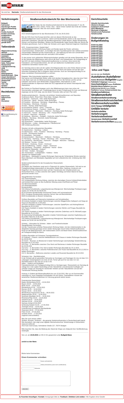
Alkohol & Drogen (97, 25)
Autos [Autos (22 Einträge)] (93, 80)
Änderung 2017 (96, 50)
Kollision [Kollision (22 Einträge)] (117, 84)
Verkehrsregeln (7, 39)
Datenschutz (6, 97)
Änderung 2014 (96, 53)
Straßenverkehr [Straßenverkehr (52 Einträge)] (101, 94)
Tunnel (3, 82)
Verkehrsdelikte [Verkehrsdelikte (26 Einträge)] (98, 111)
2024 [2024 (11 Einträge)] (95, 74)
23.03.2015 (34, 335)
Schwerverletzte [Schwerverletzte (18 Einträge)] (111, 90)
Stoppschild (5, 80)
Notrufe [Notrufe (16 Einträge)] (103, 88)
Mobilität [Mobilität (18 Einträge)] (94, 86)
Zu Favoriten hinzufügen (28, 400)
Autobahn (5, 56)
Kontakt (41, 400)
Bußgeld (4, 23)
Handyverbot (6, 65)
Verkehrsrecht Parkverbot (100, 32)
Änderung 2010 (96, 60)
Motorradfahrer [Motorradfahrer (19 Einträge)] (104, 86)
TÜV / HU (4, 84)
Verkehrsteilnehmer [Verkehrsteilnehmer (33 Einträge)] (102, 116)
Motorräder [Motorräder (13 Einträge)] (113, 86)
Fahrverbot (5, 25)
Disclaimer (5, 101)
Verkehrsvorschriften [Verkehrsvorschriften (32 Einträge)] (102, 121)
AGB (3, 99)
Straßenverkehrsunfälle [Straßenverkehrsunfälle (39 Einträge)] (105, 103)
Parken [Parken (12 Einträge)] (108, 88)
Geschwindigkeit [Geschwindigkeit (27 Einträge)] (99, 84)
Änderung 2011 (96, 59)
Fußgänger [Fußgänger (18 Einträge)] (103, 82)
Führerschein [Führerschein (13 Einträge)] (112, 82)
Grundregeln (6, 61)
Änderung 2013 (96, 55)
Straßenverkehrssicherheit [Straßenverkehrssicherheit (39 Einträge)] (107, 100)
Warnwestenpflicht (8, 87)
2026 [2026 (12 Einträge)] (101, 74)
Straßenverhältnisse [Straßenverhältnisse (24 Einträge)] (100, 92)
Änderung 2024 (96, 45)
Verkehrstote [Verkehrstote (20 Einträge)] (96, 119)
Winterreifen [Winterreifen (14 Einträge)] (118, 122)
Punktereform (6, 35)
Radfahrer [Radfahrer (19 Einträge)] (95, 90)
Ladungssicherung (8, 66)
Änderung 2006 (96, 64)
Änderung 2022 (96, 46)
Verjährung (5, 37)
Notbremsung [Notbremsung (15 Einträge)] (95, 88)
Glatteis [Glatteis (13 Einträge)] (110, 84)
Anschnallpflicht (7, 54)
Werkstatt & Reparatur (99, 30)
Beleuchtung (6, 58)
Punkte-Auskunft (7, 32)
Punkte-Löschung (8, 34)
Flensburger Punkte (8, 27)
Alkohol (4, 52)
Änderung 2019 (96, 48)
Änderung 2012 (96, 57)
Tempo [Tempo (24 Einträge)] (99, 106)
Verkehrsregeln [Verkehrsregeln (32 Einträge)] (99, 114)
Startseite (15, 12)
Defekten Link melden (77, 400)
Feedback (64, 400)
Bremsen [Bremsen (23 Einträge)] (101, 80)
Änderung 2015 (96, 52)
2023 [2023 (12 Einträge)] (92, 74)
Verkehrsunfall (96, 34)
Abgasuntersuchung (9, 51)
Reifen (3, 72)
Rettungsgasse (7, 73)
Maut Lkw (4, 70)
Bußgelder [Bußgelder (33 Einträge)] (111, 79)
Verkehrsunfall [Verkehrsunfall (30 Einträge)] (109, 119)
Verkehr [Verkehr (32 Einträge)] (104, 109)
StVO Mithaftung (97, 28)
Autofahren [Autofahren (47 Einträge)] (98, 76)
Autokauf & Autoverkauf (100, 27)
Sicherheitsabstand (8, 79)
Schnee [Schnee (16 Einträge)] (102, 90)
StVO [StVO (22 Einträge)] (93, 106)
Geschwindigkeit (7, 59)
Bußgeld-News (66, 335)
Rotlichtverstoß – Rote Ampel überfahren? (9, 76)
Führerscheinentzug (8, 28)
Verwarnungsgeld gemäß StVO (7, 41)
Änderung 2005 (96, 66)
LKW (3, 68)
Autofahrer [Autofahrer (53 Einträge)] (113, 76)
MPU (3, 30)
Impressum (5, 96)
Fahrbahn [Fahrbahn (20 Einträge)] (95, 82)
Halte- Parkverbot (7, 63)
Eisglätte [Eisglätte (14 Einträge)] (119, 80)
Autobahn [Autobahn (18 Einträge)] (106, 74)
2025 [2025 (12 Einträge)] (98, 74)
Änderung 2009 (96, 62)
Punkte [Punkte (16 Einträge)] (112, 88)
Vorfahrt (4, 86)
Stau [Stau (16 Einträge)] (119, 90)
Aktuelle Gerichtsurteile (100, 23)
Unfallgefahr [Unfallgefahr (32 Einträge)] (109, 106)
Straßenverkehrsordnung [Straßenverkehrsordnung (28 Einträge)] (103, 97)
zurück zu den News (29, 341)
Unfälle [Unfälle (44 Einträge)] (95, 108)
